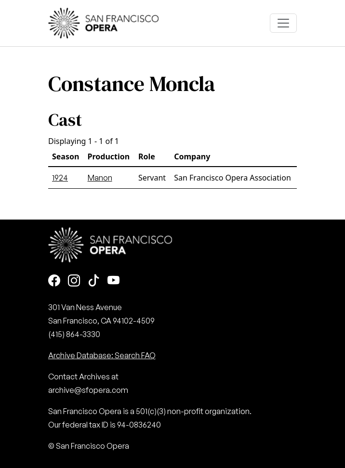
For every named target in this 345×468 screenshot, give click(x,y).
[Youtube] (113, 281)
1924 (60, 177)
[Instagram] (74, 281)
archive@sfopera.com (88, 390)
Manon (100, 177)
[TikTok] (94, 281)
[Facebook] (54, 281)
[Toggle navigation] (283, 23)
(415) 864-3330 (74, 334)
